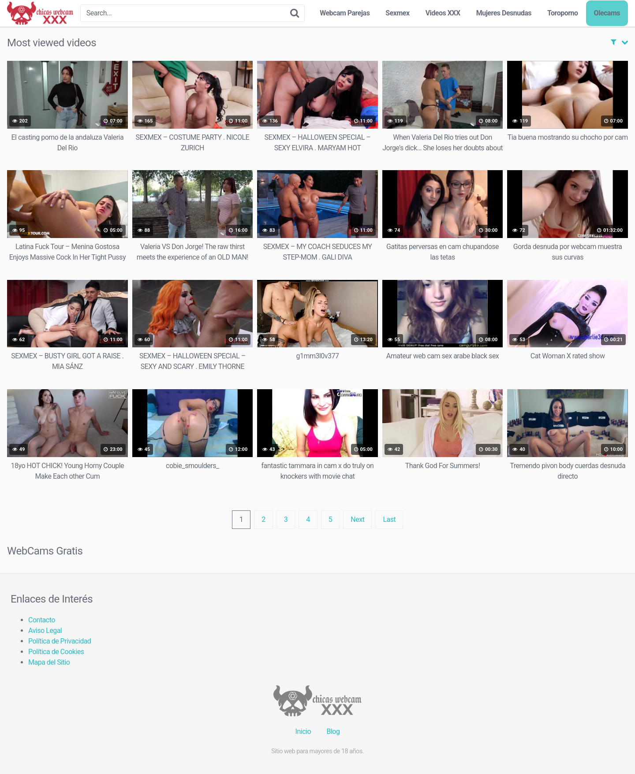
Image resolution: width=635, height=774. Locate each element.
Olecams (607, 13)
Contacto (41, 620)
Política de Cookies (56, 651)
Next (357, 519)
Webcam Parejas (345, 13)
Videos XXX (443, 13)
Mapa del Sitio (49, 662)
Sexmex (397, 13)
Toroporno (562, 13)
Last (389, 519)
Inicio (303, 731)
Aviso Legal (45, 630)
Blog (333, 731)
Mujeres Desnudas (503, 13)
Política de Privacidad (59, 641)
